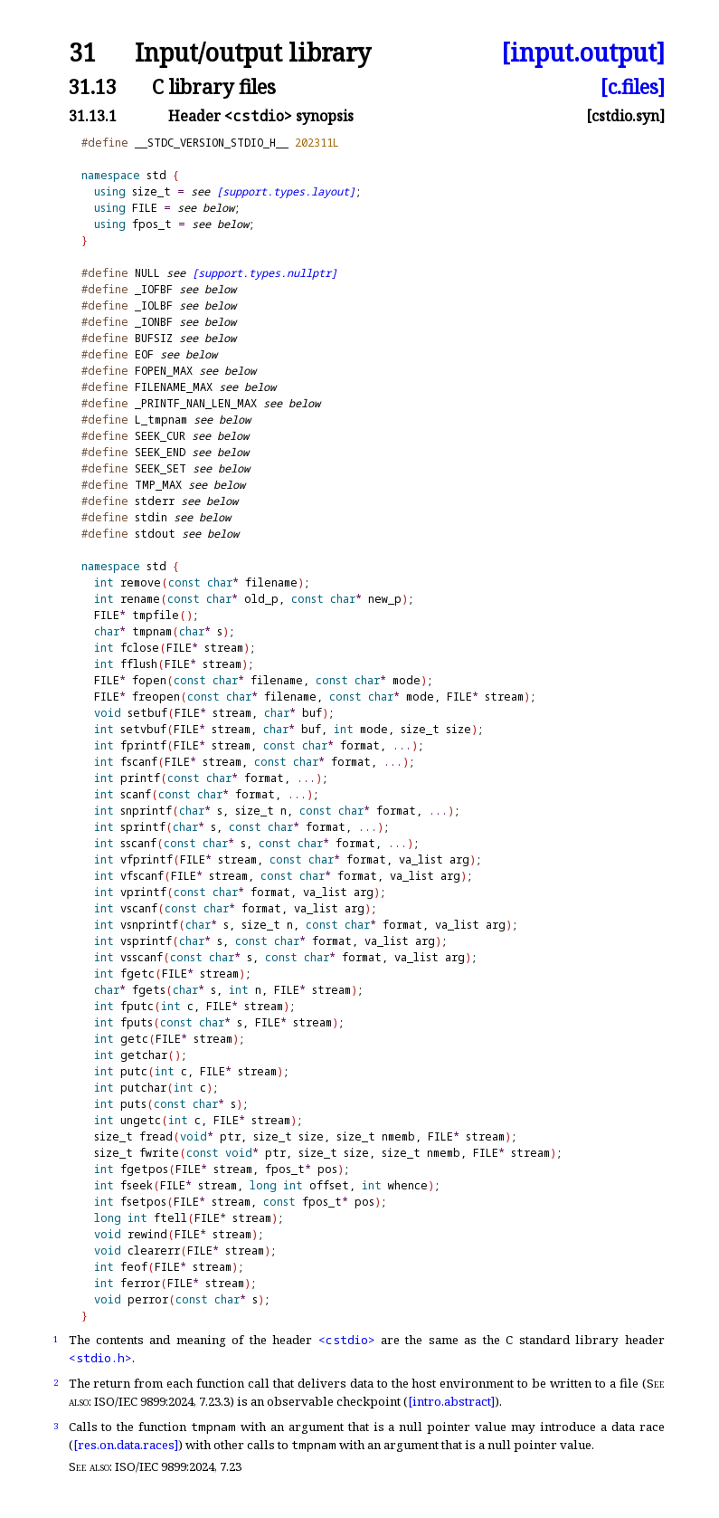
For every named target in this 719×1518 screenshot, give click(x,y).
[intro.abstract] (451, 1401)
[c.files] (633, 86)
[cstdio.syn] (625, 116)
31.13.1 (93, 116)
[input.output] (583, 53)
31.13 (93, 86)
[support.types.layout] (285, 191)
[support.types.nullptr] (264, 273)
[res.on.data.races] (125, 1445)
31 (82, 53)
